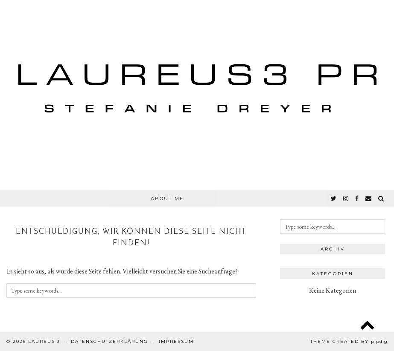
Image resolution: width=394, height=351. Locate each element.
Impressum (176, 341)
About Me (167, 198)
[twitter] (334, 198)
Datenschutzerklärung (109, 341)
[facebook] (357, 198)
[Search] (381, 198)
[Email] (368, 198)
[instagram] (346, 198)
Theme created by (349, 341)
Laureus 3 (44, 341)
